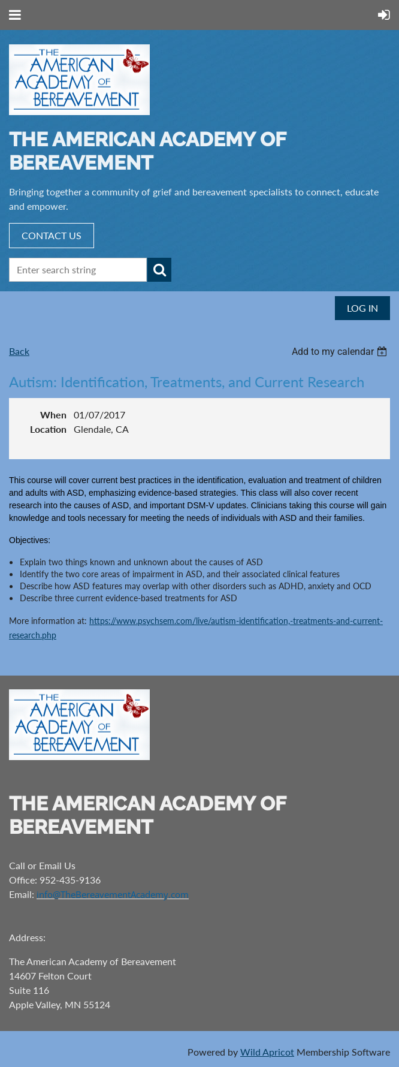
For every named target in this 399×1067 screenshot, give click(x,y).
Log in (362, 308)
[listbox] (341, 351)
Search (159, 270)
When (53, 414)
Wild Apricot (267, 1051)
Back (19, 351)
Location (48, 429)
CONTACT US (51, 235)
